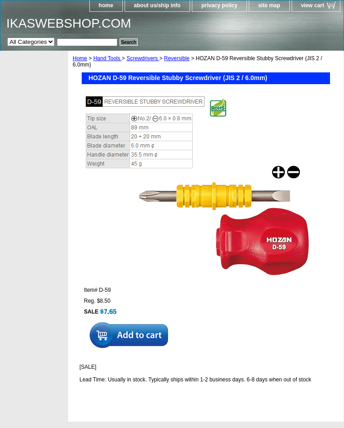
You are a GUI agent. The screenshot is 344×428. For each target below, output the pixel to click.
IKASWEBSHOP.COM (68, 23)
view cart (312, 5)
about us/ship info (157, 5)
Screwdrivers (142, 58)
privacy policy (219, 5)
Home (80, 58)
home (106, 5)
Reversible (177, 58)
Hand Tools (107, 58)
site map (269, 5)
